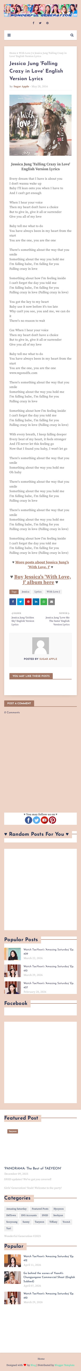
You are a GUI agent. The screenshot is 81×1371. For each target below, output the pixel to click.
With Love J (25, 53)
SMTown (11, 1215)
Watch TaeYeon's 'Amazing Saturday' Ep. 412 (48, 1258)
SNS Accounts (29, 1215)
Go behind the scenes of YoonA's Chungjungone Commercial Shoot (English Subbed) (49, 1277)
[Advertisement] (40, 889)
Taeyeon (39, 1222)
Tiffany (53, 1222)
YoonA (66, 1222)
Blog (33, 1365)
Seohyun (58, 1215)
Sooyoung (11, 1222)
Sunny (26, 1222)
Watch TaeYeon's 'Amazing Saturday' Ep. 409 (48, 951)
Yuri (8, 1228)
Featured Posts (40, 1208)
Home (12, 53)
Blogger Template (65, 1365)
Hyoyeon (59, 1208)
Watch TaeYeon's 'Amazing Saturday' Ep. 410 (48, 968)
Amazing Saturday (16, 1208)
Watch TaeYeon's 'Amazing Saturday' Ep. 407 (48, 985)
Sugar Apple (21, 86)
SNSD (45, 1215)
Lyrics (38, 591)
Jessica (25, 591)
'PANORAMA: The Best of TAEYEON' (32, 1168)
